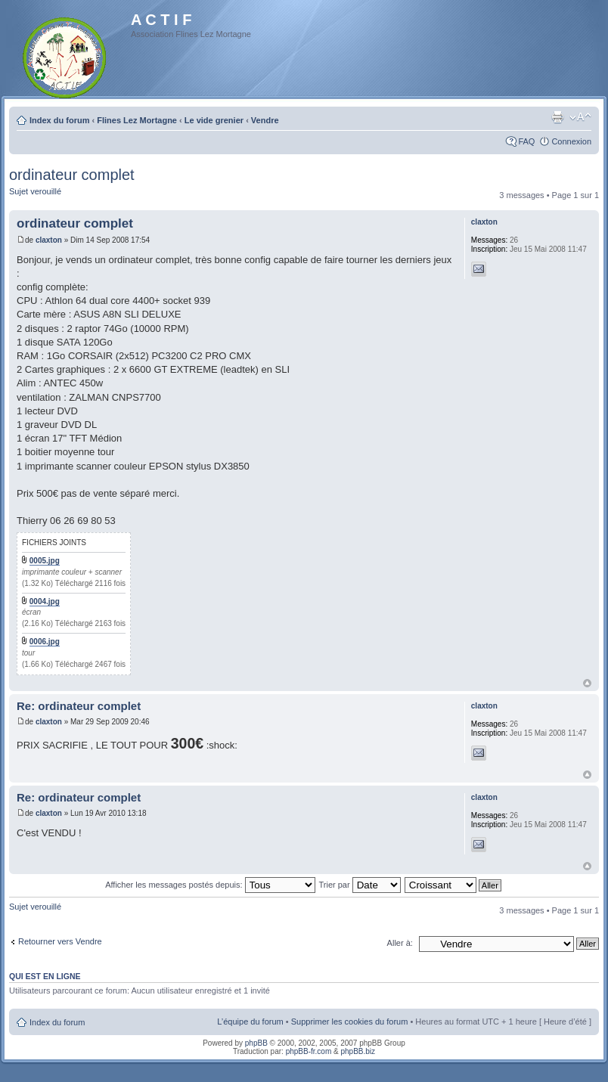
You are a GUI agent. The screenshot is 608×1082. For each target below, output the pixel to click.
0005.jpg (44, 561)
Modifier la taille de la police (580, 117)
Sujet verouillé (35, 191)
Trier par (359, 884)
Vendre (265, 120)
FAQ (526, 141)
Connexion (571, 141)
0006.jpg (44, 641)
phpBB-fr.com (309, 1051)
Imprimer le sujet (557, 117)
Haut (587, 683)
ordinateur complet (72, 174)
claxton (49, 240)
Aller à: (400, 942)
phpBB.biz (357, 1051)
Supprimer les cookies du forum (349, 1021)
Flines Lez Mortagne (137, 120)
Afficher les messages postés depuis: (210, 884)
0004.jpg (44, 601)
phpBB (256, 1043)
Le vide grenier (214, 120)
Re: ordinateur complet (79, 705)
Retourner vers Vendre (60, 941)
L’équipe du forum (250, 1021)
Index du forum (59, 120)
